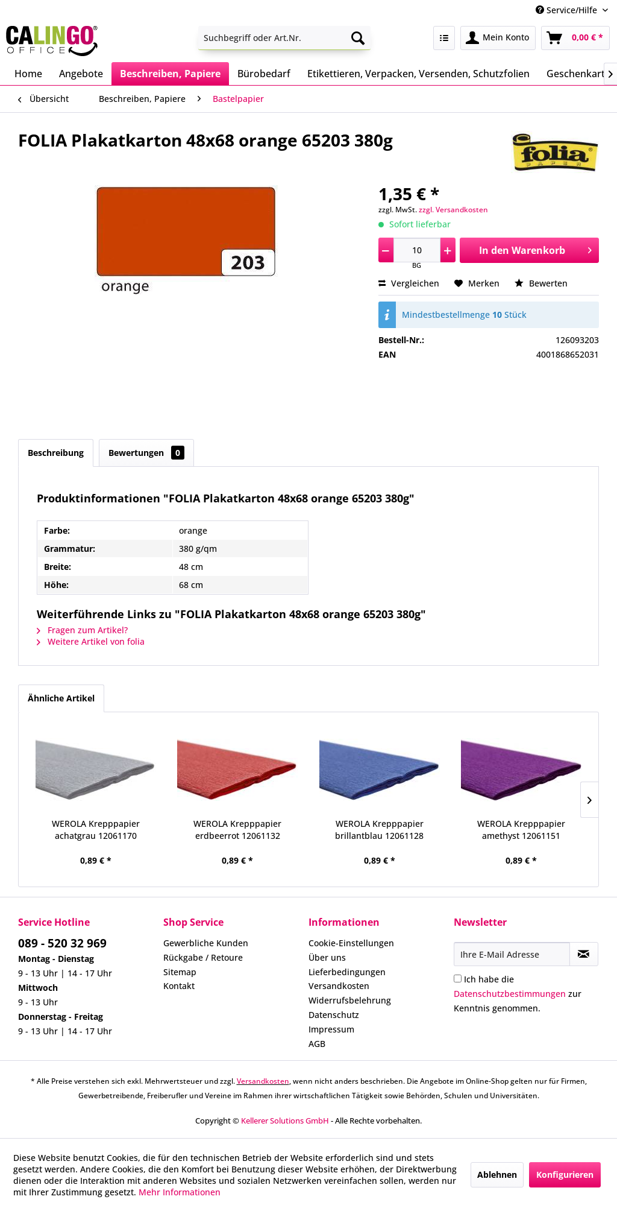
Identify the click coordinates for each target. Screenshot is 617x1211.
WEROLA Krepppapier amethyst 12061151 (521, 829)
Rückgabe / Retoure (203, 957)
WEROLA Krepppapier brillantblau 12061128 (379, 829)
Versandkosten (338, 985)
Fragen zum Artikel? (82, 630)
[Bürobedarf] (264, 73)
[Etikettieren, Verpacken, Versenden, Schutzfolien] (418, 73)
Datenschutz (333, 1014)
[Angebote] (81, 73)
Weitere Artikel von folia (91, 641)
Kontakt (179, 985)
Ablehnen (497, 1174)
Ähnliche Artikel (61, 698)
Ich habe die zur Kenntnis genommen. (517, 993)
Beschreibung (56, 452)
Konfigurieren (565, 1174)
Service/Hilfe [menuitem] (568, 10)
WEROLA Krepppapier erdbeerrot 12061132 (237, 829)
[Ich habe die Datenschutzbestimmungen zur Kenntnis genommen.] (458, 978)
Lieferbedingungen (347, 972)
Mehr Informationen (180, 1192)
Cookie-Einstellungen (351, 943)
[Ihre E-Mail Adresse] (512, 954)
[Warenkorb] (575, 38)
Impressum (331, 1029)
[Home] (28, 73)
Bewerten (541, 283)
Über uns (327, 957)
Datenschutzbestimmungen (510, 993)
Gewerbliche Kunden (205, 943)
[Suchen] (358, 38)
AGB (316, 1043)
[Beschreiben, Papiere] (170, 73)
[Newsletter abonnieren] (583, 954)
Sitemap (179, 972)
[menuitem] (284, 38)
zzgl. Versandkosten (453, 209)
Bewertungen (146, 453)
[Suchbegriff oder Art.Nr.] (284, 38)
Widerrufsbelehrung (349, 1000)
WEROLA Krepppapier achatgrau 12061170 (96, 829)
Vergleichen (408, 283)
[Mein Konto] (498, 38)
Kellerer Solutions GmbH (285, 1120)
